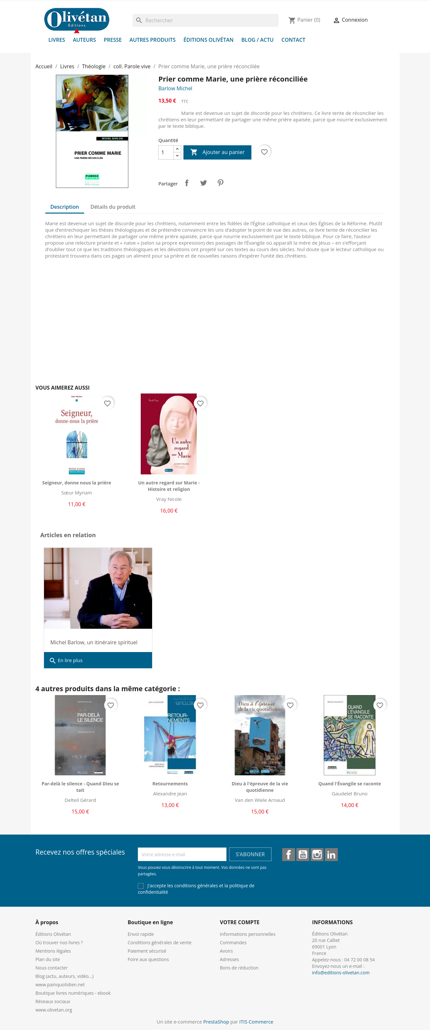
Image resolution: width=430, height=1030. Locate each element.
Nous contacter (52, 968)
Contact (293, 39)
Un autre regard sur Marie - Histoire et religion (169, 486)
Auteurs (84, 39)
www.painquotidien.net (60, 984)
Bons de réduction (239, 968)
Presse (113, 39)
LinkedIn (331, 854)
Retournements (170, 784)
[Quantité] (166, 152)
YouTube (302, 854)
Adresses (229, 959)
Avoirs (226, 951)
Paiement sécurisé (147, 951)
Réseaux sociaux (53, 1001)
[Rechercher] (206, 20)
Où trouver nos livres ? (59, 942)
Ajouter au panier (217, 152)
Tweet (203, 182)
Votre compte (239, 922)
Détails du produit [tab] (112, 206)
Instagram (317, 854)
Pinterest (220, 182)
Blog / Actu (257, 39)
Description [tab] (64, 206)
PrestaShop (216, 1021)
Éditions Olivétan (208, 39)
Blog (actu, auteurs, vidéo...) (65, 976)
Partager (186, 182)
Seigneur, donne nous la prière (76, 483)
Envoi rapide (141, 934)
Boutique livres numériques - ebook (73, 993)
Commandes (233, 942)
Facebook (288, 854)
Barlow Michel (175, 88)
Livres (57, 39)
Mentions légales (53, 951)
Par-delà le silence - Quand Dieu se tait (80, 787)
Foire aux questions (148, 959)
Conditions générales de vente (160, 942)
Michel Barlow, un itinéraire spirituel (94, 642)
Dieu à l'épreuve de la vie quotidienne (260, 787)
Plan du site (48, 959)
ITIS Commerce (256, 1021)
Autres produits (152, 39)
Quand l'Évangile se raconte (349, 784)
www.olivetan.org (54, 1010)
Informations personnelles (248, 934)
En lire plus (66, 661)
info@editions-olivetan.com (341, 972)
